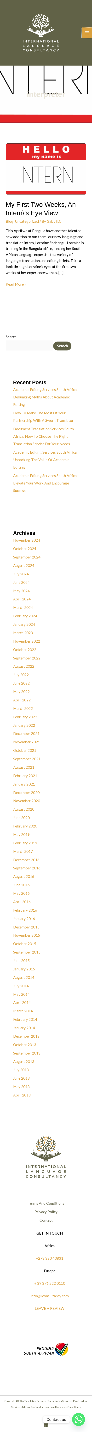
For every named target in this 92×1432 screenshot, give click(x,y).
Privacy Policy (46, 1212)
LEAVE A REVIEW (49, 1308)
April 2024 (22, 599)
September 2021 (26, 759)
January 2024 (24, 624)
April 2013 (22, 1095)
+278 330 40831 (49, 1258)
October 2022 (24, 649)
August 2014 (23, 977)
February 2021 (25, 775)
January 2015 (24, 969)
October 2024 (24, 548)
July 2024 (21, 574)
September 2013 (26, 1053)
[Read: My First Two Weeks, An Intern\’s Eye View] (46, 168)
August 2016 (23, 876)
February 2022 (25, 717)
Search (11, 337)
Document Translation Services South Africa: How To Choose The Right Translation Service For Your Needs (43, 436)
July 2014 (21, 986)
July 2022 (21, 674)
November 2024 (26, 540)
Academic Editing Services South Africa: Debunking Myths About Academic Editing (45, 397)
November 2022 (26, 641)
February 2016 (25, 910)
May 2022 (21, 691)
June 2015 (21, 960)
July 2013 (21, 1070)
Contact (46, 1220)
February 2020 (25, 826)
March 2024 (23, 607)
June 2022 (21, 683)
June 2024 (21, 582)
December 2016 (26, 860)
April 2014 (22, 1002)
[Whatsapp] (78, 1419)
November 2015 (26, 935)
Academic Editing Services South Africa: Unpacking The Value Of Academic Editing (45, 459)
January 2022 (24, 725)
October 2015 (24, 943)
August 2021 (23, 767)
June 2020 (21, 817)
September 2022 (26, 658)
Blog (9, 221)
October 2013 (24, 1044)
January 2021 (24, 784)
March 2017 (23, 851)
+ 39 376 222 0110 (49, 1283)
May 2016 (21, 893)
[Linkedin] (46, 1425)
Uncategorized (27, 221)
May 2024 (21, 591)
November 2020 (26, 801)
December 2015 (26, 927)
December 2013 (26, 1036)
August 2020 (23, 809)
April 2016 (22, 902)
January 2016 (24, 918)
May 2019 (21, 834)
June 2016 (21, 885)
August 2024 (23, 565)
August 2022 (23, 666)
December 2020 (26, 792)
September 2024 (26, 557)
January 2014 (24, 1028)
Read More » (16, 283)
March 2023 (23, 633)
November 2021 (26, 742)
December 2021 (26, 733)
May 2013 (21, 1086)
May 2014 (21, 994)
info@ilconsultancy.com (50, 1296)
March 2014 (23, 1011)
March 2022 (23, 708)
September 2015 (26, 952)
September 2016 (26, 868)
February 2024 (25, 616)
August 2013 (23, 1061)
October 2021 (24, 750)
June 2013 (21, 1078)
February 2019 (25, 843)
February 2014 (25, 1019)
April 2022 (22, 700)
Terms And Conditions (46, 1203)
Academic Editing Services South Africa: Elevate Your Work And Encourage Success (45, 483)
